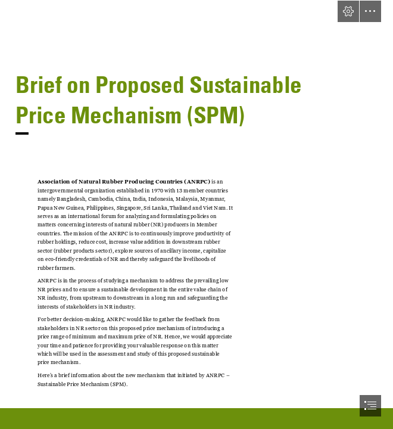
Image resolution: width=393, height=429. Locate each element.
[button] (348, 11)
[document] (196, 214)
